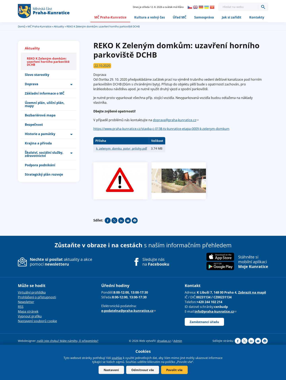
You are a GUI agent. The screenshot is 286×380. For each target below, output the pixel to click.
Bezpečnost (34, 124)
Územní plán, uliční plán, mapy (45, 104)
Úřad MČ (179, 17)
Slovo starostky (37, 75)
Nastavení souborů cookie (37, 321)
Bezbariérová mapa (40, 115)
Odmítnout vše (142, 370)
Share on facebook (108, 220)
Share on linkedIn (121, 220)
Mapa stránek (28, 311)
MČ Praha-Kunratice (110, 17)
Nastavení (111, 370)
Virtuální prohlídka (32, 292)
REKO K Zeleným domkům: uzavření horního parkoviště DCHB (48, 62)
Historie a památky (40, 134)
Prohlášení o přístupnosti (37, 297)
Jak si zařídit (231, 17)
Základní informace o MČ (44, 93)
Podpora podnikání (40, 165)
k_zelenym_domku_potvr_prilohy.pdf (121, 148)
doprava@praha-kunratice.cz (176, 120)
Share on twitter (114, 220)
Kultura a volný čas (149, 17)
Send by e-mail (128, 220)
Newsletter (26, 302)
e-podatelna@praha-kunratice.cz (128, 310)
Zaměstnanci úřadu (204, 322)
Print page (135, 220)
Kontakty (256, 17)
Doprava (31, 84)
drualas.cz (164, 341)
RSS (20, 307)
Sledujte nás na (155, 262)
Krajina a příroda (38, 143)
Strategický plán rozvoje (44, 174)
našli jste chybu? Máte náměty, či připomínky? (67, 341)
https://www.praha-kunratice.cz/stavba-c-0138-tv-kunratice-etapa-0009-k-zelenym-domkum (161, 129)
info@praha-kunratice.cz (215, 311)
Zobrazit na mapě (252, 292)
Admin (177, 341)
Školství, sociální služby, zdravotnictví (44, 154)
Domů (21, 26)
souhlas (117, 358)
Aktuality (59, 26)
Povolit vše (174, 370)
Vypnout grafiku (30, 316)
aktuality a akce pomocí (61, 262)
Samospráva (204, 17)
